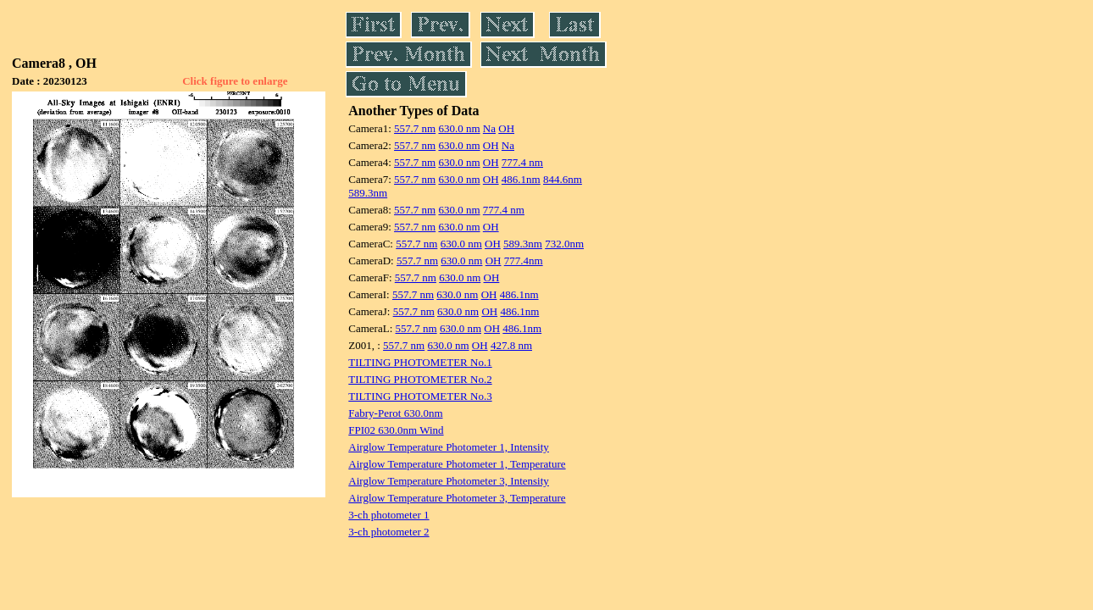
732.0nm (564, 243)
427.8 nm (511, 345)
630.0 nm (459, 128)
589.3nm (367, 192)
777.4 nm (522, 162)
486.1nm (521, 179)
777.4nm (523, 260)
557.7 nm (415, 128)
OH (506, 128)
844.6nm (562, 179)
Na (489, 128)
